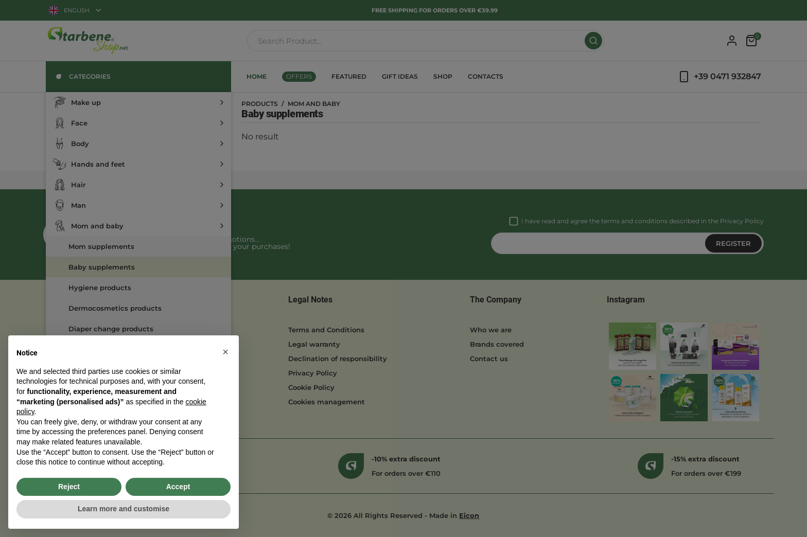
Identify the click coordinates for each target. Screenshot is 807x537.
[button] (225, 352)
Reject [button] (69, 486)
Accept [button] (178, 486)
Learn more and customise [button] (123, 509)
